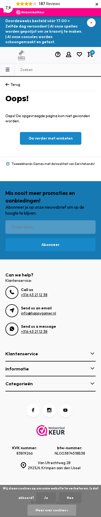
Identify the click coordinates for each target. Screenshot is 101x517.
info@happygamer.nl (38, 313)
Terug (12, 84)
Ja (46, 498)
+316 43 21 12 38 (34, 294)
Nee (70, 498)
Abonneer (50, 244)
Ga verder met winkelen (51, 138)
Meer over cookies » (52, 510)
